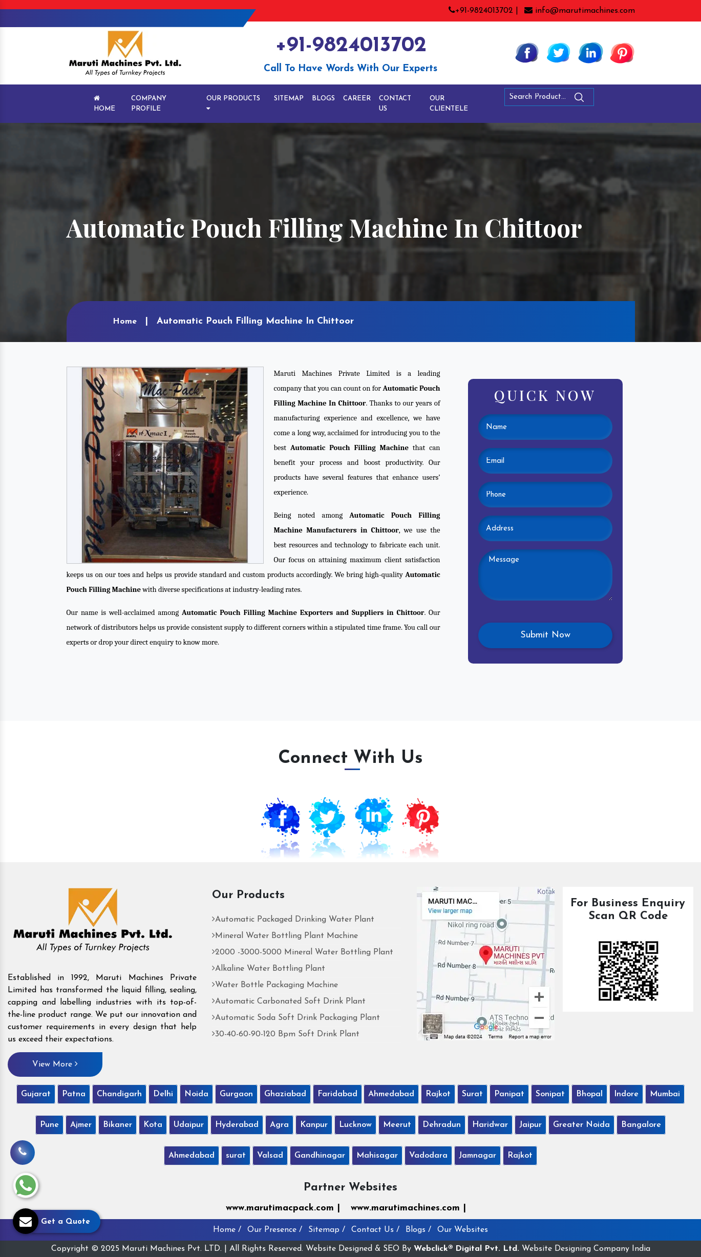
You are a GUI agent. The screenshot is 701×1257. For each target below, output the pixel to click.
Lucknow (355, 1125)
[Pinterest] (622, 52)
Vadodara (428, 1156)
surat (236, 1156)
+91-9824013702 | (483, 11)
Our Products (233, 103)
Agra (279, 1125)
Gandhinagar (319, 1156)
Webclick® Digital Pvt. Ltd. (466, 1249)
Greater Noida (581, 1125)
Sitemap (289, 98)
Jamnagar (477, 1156)
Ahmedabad (391, 1094)
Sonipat (550, 1094)
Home (104, 103)
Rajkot (438, 1094)
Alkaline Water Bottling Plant (268, 969)
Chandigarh (119, 1094)
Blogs (323, 98)
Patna (74, 1094)
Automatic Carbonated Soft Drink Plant (289, 1001)
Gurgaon (236, 1094)
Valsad (270, 1156)
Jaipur (530, 1125)
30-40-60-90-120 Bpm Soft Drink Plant (285, 1034)
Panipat (509, 1094)
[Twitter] (558, 52)
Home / (227, 1230)
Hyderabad (237, 1125)
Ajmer (81, 1125)
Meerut (397, 1125)
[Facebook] (527, 52)
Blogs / (418, 1230)
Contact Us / (375, 1230)
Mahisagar (377, 1156)
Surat (472, 1094)
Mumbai (665, 1094)
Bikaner (117, 1125)
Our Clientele (449, 103)
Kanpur (314, 1125)
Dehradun (441, 1125)
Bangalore (641, 1125)
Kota (152, 1125)
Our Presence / (274, 1230)
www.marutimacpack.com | (283, 1208)
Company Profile (148, 103)
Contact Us (395, 103)
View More (55, 1064)
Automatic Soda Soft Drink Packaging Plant (296, 1018)
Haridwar (490, 1125)
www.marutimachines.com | (408, 1208)
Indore (626, 1094)
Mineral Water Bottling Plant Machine (285, 936)
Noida (196, 1094)
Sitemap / (326, 1230)
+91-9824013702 (351, 46)
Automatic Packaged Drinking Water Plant (293, 919)
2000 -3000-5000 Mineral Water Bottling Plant (302, 952)
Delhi (163, 1094)
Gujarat (36, 1094)
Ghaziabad (285, 1094)
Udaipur (189, 1125)
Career (357, 98)
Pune (49, 1125)
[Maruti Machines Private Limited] (93, 924)
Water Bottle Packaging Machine (275, 985)
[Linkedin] (590, 52)
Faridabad (337, 1094)
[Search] (607, 99)
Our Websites (462, 1230)
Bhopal (589, 1094)
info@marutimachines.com (579, 11)
